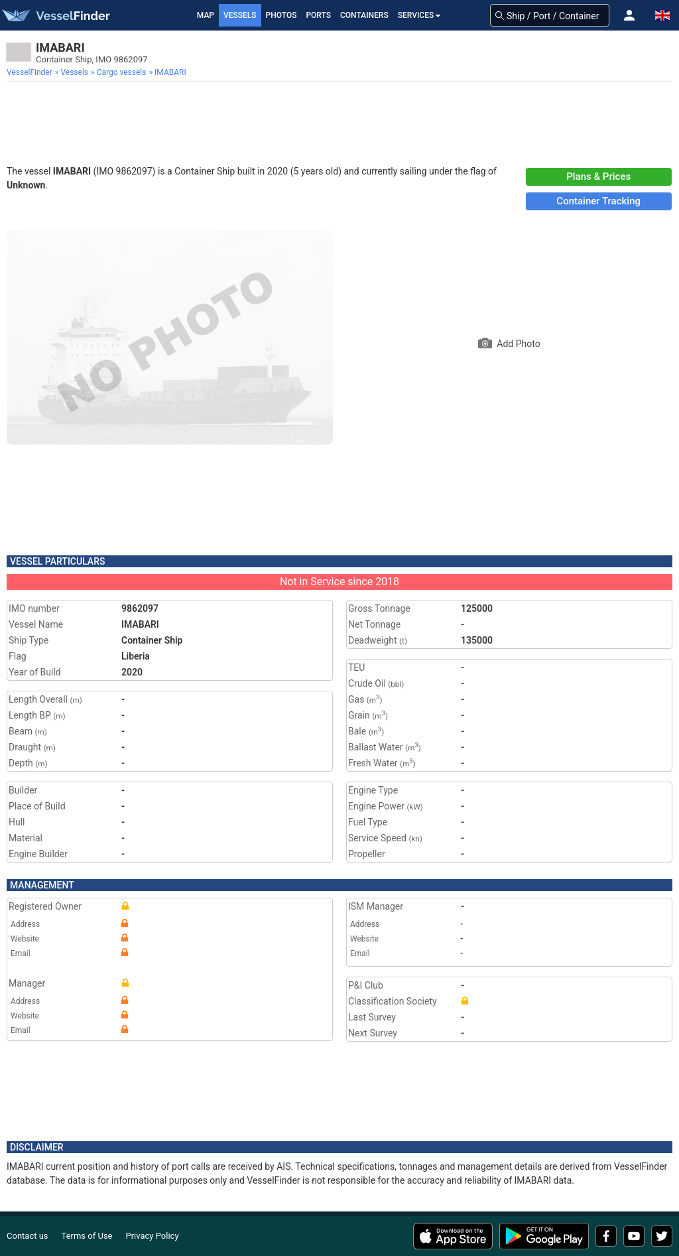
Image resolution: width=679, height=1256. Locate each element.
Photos (281, 15)
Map (205, 15)
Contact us (27, 1236)
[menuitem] (31, 72)
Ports (318, 15)
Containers (364, 15)
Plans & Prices (598, 176)
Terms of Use (87, 1236)
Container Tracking (598, 201)
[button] (629, 15)
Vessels (240, 15)
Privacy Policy (152, 1236)
